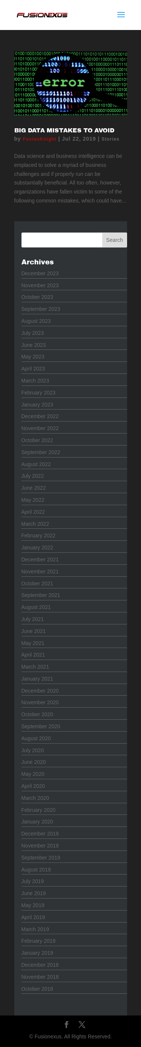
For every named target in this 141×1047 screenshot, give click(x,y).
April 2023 (33, 369)
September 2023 (41, 309)
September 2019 (41, 858)
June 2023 (33, 345)
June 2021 (33, 631)
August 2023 (36, 321)
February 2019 (38, 941)
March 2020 (35, 798)
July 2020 (32, 750)
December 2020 (40, 691)
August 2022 (36, 464)
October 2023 (37, 297)
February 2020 (38, 810)
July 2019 (32, 881)
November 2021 (40, 571)
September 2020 (41, 726)
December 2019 (40, 834)
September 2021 (41, 595)
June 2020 (33, 762)
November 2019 (40, 846)
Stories (111, 139)
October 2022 (37, 440)
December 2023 (40, 273)
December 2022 (40, 416)
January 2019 (37, 953)
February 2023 (38, 393)
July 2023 (32, 333)
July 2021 (32, 619)
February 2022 (38, 535)
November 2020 (40, 702)
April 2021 (33, 655)
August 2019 (36, 870)
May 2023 (32, 357)
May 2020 (32, 774)
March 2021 (35, 667)
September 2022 (41, 452)
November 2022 (40, 428)
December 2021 (40, 559)
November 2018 (40, 977)
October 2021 (37, 583)
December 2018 (40, 965)
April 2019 (33, 917)
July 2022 (32, 476)
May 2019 (32, 905)
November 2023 (40, 285)
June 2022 (33, 488)
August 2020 (36, 738)
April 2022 (33, 512)
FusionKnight (39, 139)
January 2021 (37, 679)
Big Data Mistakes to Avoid (64, 130)
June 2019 (33, 893)
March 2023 (35, 381)
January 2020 (37, 822)
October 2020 (37, 714)
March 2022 (35, 524)
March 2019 (35, 929)
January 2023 (37, 405)
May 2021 (32, 643)
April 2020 (33, 786)
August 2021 (36, 607)
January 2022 (37, 547)
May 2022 (32, 500)
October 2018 (37, 989)
